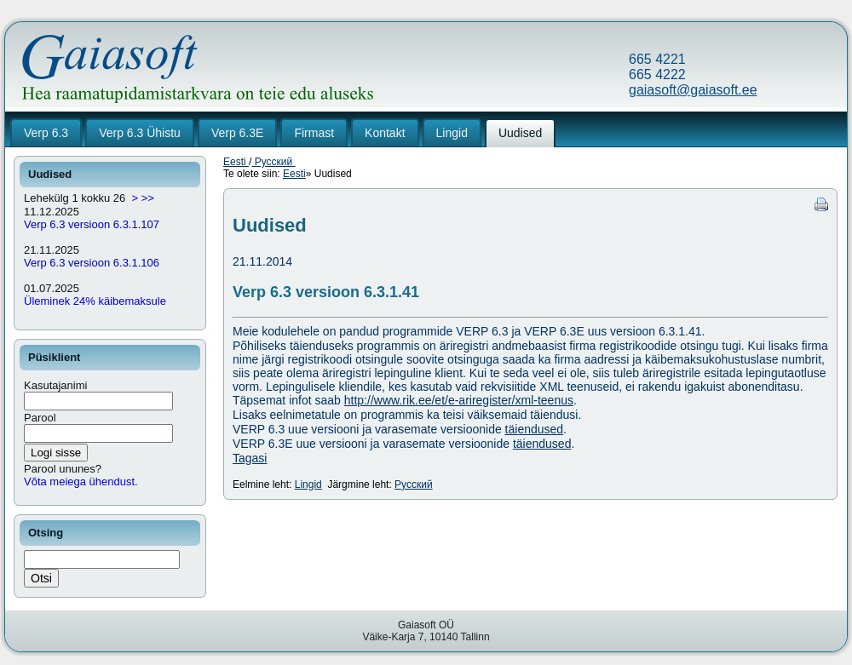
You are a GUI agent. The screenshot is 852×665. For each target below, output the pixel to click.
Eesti (236, 162)
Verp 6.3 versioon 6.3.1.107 (91, 224)
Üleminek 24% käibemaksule (95, 301)
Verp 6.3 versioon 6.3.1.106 (91, 262)
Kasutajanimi (55, 385)
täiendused (534, 429)
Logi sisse (56, 452)
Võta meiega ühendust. (81, 481)
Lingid (308, 484)
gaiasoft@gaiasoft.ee (693, 90)
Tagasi (250, 458)
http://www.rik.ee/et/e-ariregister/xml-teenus (458, 400)
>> (147, 198)
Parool (40, 417)
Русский (273, 162)
